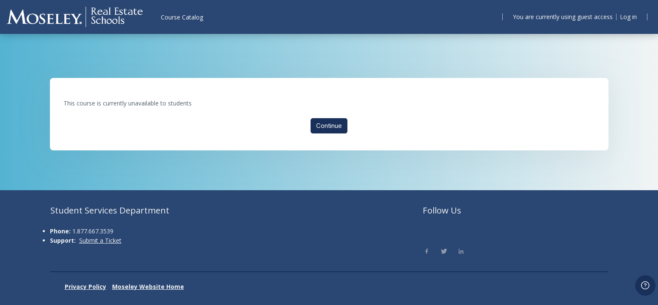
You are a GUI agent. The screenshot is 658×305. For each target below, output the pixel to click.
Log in (627, 16)
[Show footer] (645, 285)
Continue (329, 127)
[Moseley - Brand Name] (74, 17)
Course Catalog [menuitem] (182, 17)
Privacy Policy (85, 287)
